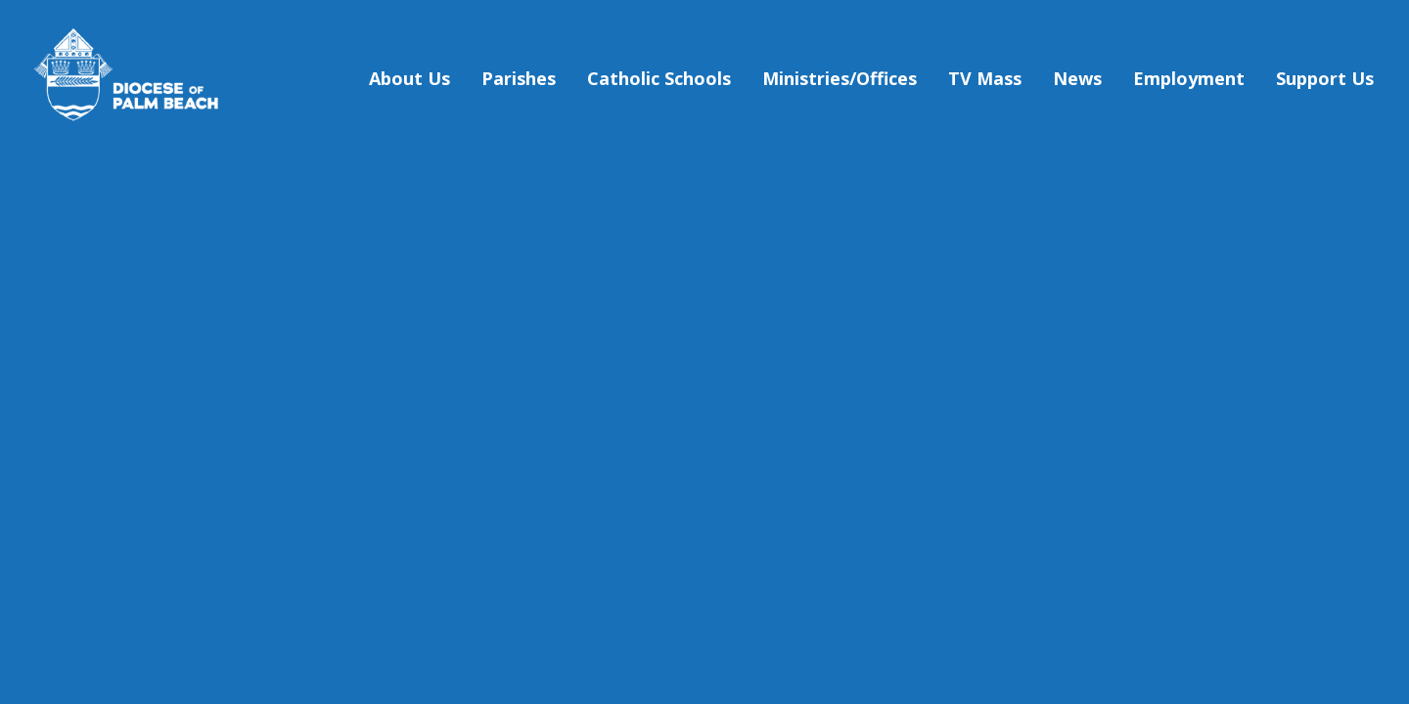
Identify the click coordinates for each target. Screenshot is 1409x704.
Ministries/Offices (839, 78)
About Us (409, 78)
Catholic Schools (659, 78)
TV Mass (985, 78)
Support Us (1325, 78)
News (1077, 78)
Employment (1189, 78)
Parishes (518, 78)
